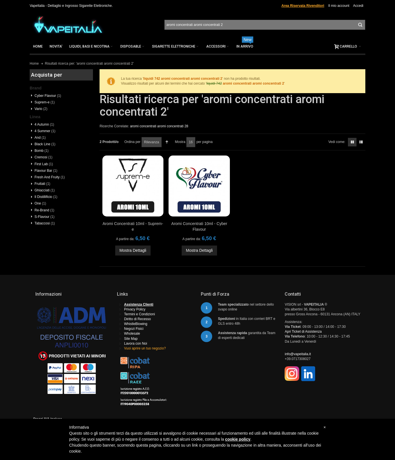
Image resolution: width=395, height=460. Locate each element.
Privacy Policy (134, 309)
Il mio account (338, 6)
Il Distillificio (46, 197)
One (40, 203)
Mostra (180, 142)
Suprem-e (45, 102)
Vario (41, 109)
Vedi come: (336, 142)
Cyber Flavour (48, 96)
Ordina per (132, 142)
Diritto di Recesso (137, 319)
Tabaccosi (45, 223)
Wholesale (132, 334)
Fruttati (42, 184)
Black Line (45, 144)
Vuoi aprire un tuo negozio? (145, 348)
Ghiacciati (45, 190)
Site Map (130, 339)
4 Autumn (44, 124)
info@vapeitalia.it (298, 354)
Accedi (358, 6)
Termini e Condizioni (139, 314)
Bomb (41, 151)
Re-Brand (44, 210)
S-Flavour (44, 217)
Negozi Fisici (133, 329)
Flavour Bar (46, 171)
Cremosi (43, 157)
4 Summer (45, 131)
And (40, 138)
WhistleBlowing (135, 324)
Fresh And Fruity (50, 177)
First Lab (44, 164)
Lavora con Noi (135, 343)
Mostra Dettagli (132, 250)
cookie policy (237, 439)
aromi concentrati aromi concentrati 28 (159, 126)
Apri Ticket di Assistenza (303, 332)
